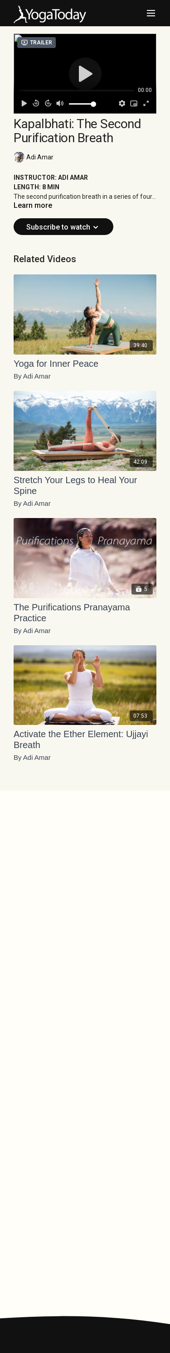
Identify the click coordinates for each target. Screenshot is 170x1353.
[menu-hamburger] (151, 13)
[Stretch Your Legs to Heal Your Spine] (85, 485)
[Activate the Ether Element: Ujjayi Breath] (85, 739)
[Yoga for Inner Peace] (85, 363)
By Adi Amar (32, 376)
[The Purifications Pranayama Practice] (85, 613)
